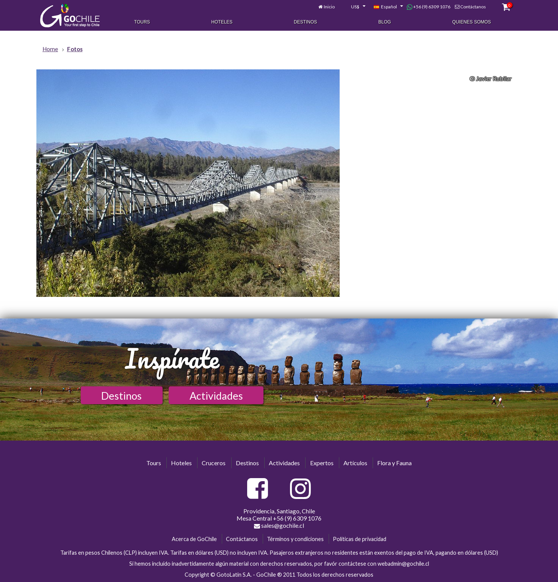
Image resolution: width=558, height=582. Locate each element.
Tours (142, 22)
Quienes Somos (471, 22)
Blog (384, 22)
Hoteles (221, 22)
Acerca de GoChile (194, 539)
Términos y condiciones (295, 539)
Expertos (322, 462)
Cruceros (214, 462)
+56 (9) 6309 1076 (428, 7)
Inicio (329, 6)
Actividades (216, 395)
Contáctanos (473, 6)
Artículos (355, 462)
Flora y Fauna (394, 462)
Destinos (305, 22)
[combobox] (354, 7)
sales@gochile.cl (279, 525)
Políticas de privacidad (359, 539)
